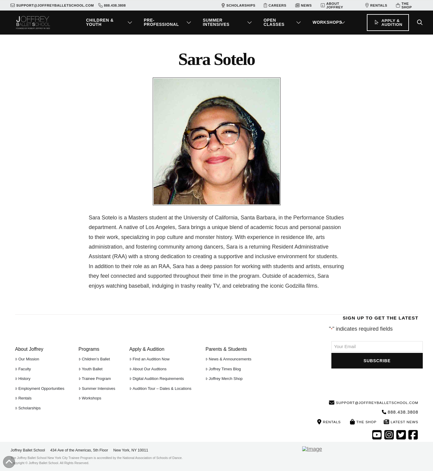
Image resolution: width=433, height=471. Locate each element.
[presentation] (377, 381)
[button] (110, 23)
